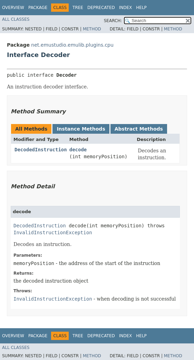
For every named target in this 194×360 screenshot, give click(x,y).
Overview (13, 7)
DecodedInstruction (40, 149)
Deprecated (101, 7)
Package (37, 7)
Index (125, 7)
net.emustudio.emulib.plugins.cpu (72, 45)
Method (92, 29)
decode (78, 149)
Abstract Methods (139, 129)
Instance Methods (81, 129)
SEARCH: (113, 20)
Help (141, 7)
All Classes (15, 19)
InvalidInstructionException (52, 232)
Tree (77, 7)
